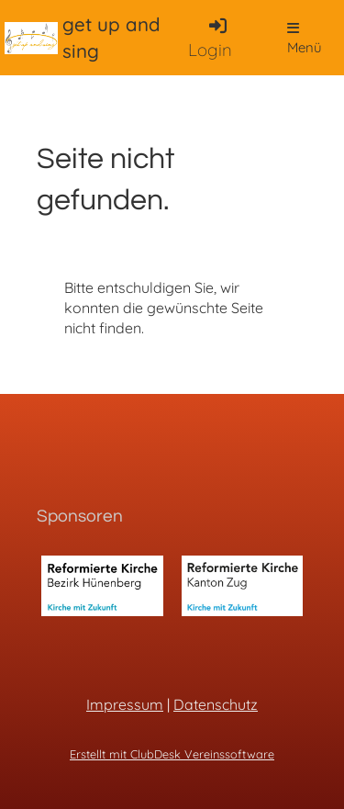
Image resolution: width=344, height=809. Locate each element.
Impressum (124, 704)
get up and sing (111, 37)
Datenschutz (215, 704)
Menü (304, 38)
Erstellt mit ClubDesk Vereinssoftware (172, 754)
